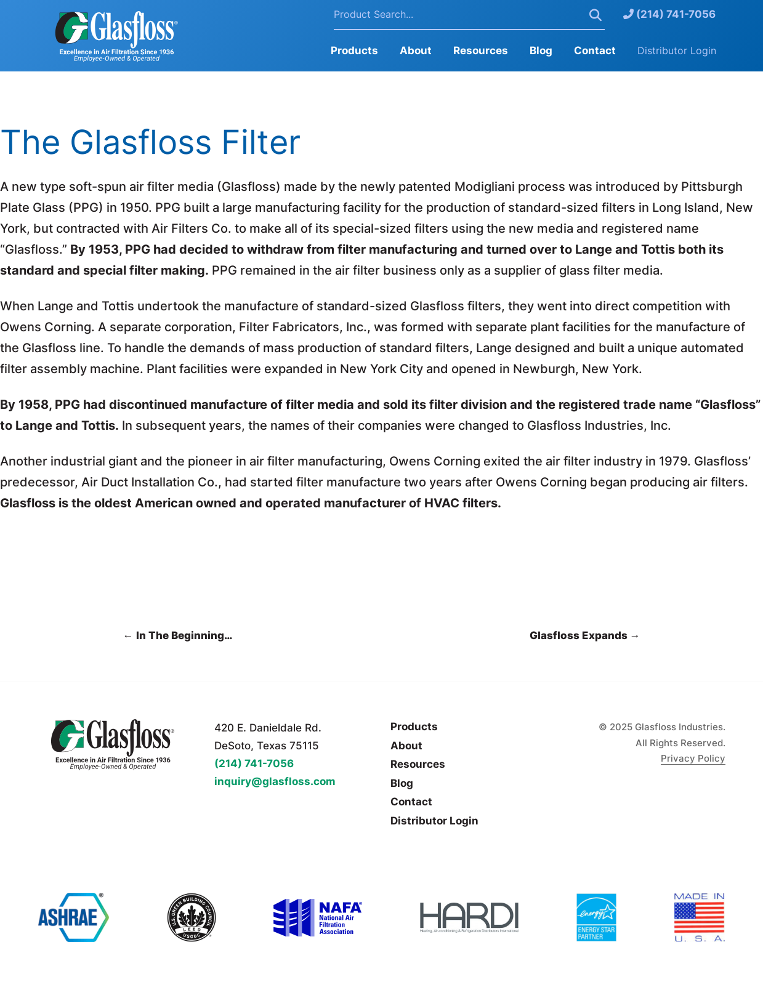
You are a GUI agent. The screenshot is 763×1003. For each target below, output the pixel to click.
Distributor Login (676, 50)
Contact (595, 50)
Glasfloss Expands (585, 635)
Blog (541, 50)
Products (354, 50)
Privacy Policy (693, 758)
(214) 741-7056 (669, 14)
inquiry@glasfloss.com (275, 781)
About (416, 50)
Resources (480, 50)
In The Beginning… (177, 635)
